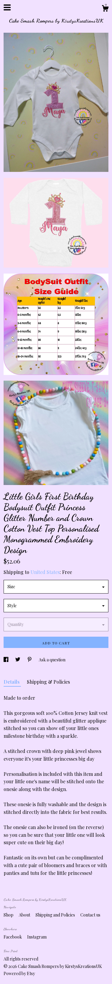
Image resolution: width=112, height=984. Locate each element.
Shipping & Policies (48, 682)
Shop (9, 915)
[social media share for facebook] (6, 660)
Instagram (37, 937)
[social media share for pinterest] (30, 660)
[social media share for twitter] (18, 660)
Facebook (13, 937)
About (25, 915)
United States (45, 572)
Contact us (90, 915)
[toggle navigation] (7, 7)
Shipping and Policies (56, 915)
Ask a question (52, 660)
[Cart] (105, 9)
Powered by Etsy (19, 973)
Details (12, 682)
